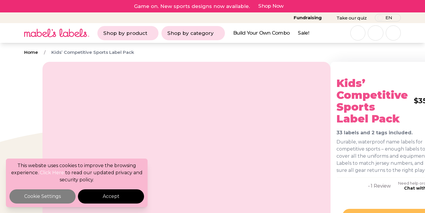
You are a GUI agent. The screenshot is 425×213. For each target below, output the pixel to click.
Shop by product (128, 33)
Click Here (52, 172)
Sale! (303, 33)
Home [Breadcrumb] (31, 52)
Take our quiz (351, 18)
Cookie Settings (42, 196)
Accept (111, 196)
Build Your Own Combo (261, 33)
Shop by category (193, 33)
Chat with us (356, 181)
